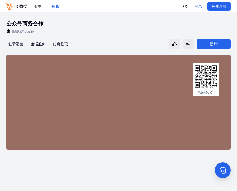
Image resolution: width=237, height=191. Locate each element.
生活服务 (38, 44)
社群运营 (15, 44)
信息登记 (60, 44)
